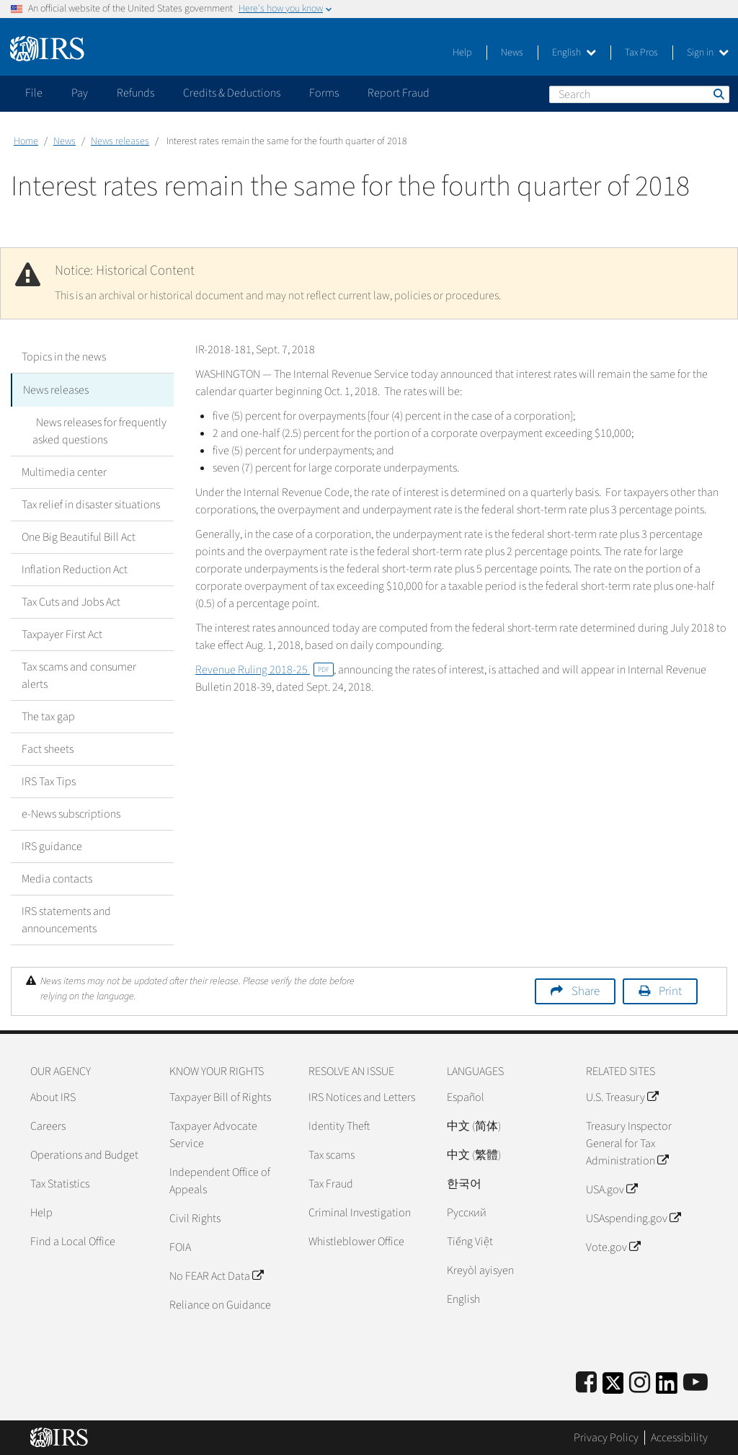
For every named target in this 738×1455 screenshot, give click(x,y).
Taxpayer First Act (62, 633)
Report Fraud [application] (399, 93)
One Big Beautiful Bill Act (78, 536)
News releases (120, 141)
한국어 (464, 1182)
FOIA (180, 1246)
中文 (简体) (474, 1125)
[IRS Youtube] (695, 1381)
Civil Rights (195, 1217)
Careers (48, 1125)
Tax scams (331, 1154)
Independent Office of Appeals (219, 1179)
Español (465, 1096)
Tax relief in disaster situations (91, 503)
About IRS (53, 1096)
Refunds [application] (135, 93)
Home (26, 141)
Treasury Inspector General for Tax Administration (629, 1142)
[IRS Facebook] (586, 1381)
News (512, 52)
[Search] (639, 94)
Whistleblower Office (356, 1240)
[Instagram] (639, 1381)
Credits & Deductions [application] (231, 93)
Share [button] (586, 990)
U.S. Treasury (622, 1096)
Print (670, 990)
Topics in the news (64, 357)
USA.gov (611, 1188)
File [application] (34, 93)
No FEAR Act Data (216, 1275)
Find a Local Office (72, 1240)
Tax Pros (641, 52)
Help (462, 52)
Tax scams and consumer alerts (79, 674)
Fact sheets (48, 748)
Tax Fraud (330, 1182)
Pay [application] (79, 93)
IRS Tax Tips (49, 780)
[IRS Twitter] (613, 1386)
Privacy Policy (606, 1437)
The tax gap (48, 715)
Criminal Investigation (359, 1211)
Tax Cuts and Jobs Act (71, 601)
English (574, 52)
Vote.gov (613, 1246)
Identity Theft (339, 1125)
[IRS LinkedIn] (666, 1386)
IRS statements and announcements (66, 918)
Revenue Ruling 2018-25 (264, 670)
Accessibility (679, 1437)
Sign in (708, 52)
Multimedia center (64, 471)
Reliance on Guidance (220, 1304)
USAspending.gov (633, 1217)
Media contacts (57, 877)
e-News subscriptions (71, 813)
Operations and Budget (84, 1154)
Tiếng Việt (470, 1240)
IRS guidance (52, 845)
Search (718, 93)
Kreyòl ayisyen (480, 1269)
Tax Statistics (59, 1182)
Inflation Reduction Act (75, 568)
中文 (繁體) (474, 1154)
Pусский (466, 1211)
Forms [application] (324, 93)
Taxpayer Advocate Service (213, 1133)
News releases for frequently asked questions (97, 429)
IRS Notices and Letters (361, 1096)
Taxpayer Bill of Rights (220, 1096)
